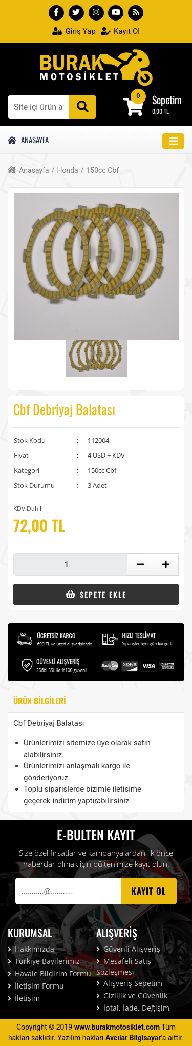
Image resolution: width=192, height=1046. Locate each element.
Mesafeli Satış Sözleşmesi (123, 966)
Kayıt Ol (120, 31)
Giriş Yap (74, 31)
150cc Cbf (100, 170)
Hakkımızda (31, 949)
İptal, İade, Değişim (132, 1008)
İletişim (24, 998)
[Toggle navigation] (173, 141)
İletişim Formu (36, 986)
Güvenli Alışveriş (128, 949)
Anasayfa (28, 139)
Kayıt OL (148, 890)
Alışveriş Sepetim (129, 983)
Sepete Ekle (96, 594)
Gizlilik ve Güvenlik (131, 995)
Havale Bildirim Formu (49, 973)
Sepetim (167, 99)
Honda (65, 170)
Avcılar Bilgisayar (133, 1038)
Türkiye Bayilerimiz (44, 961)
